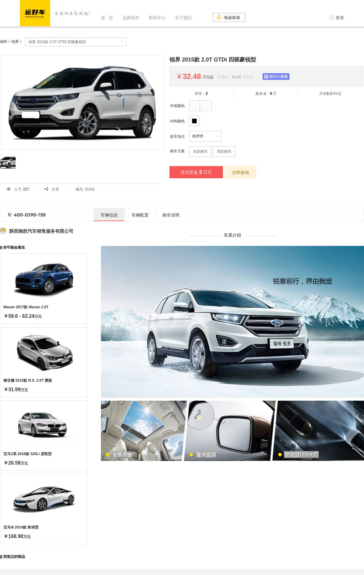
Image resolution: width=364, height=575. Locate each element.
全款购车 (200, 151)
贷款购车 (224, 151)
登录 (336, 17)
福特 (3, 41)
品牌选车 (130, 17)
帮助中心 (157, 17)
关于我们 (183, 17)
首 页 (107, 17)
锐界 (15, 41)
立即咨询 (240, 172)
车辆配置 (140, 215)
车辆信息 (109, 215)
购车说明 (171, 215)
